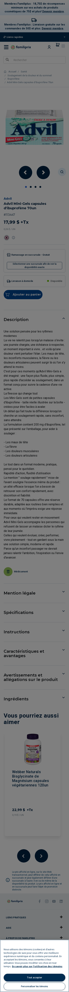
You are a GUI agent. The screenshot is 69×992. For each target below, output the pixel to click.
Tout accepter (34, 977)
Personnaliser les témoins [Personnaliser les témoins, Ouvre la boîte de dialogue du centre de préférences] (34, 986)
